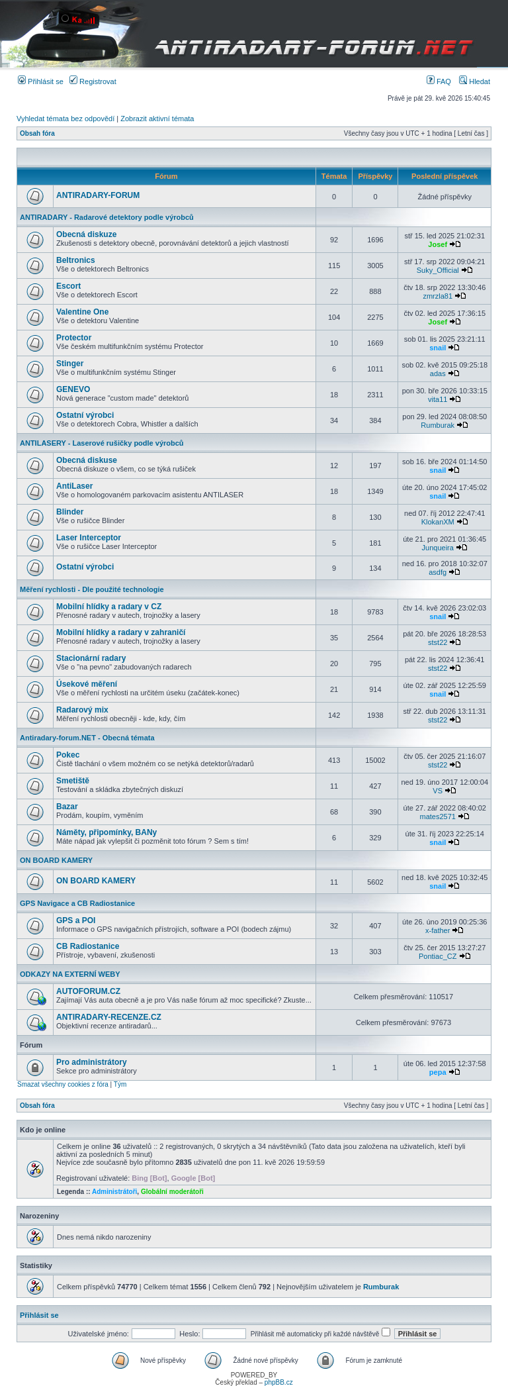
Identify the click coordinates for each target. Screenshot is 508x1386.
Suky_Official (438, 270)
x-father (437, 930)
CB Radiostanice (87, 946)
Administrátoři (114, 1191)
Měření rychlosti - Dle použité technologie (92, 589)
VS (438, 791)
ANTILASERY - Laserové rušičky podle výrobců (102, 443)
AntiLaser (74, 486)
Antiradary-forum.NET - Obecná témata (87, 738)
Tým (120, 1084)
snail (437, 348)
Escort (68, 286)
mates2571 (437, 816)
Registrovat (92, 81)
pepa (437, 1072)
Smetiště (72, 780)
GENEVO (73, 389)
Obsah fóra (37, 133)
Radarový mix (82, 710)
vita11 (437, 399)
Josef (437, 244)
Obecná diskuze (86, 234)
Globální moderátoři (172, 1191)
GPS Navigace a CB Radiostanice (77, 903)
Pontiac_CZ (437, 956)
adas (438, 373)
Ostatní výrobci (85, 415)
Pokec (67, 755)
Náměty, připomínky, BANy (106, 832)
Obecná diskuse (86, 460)
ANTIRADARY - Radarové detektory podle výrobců (107, 217)
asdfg (437, 572)
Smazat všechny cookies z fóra (62, 1084)
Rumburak (437, 425)
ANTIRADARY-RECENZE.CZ (108, 1017)
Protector (73, 337)
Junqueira (438, 548)
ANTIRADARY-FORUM (98, 195)
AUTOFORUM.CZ (88, 991)
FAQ (439, 81)
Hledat (474, 81)
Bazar (67, 806)
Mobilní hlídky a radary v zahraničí (120, 632)
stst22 (437, 642)
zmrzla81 (437, 296)
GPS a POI (75, 920)
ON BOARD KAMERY (56, 860)
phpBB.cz (279, 1382)
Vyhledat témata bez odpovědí (65, 119)
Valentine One (82, 312)
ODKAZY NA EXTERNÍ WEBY (70, 974)
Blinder (69, 512)
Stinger (69, 363)
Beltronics (75, 260)
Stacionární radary (91, 658)
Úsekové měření (86, 684)
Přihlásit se (41, 81)
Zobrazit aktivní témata (157, 119)
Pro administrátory (91, 1062)
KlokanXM (437, 522)
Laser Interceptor (88, 537)
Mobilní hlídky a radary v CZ (108, 606)
